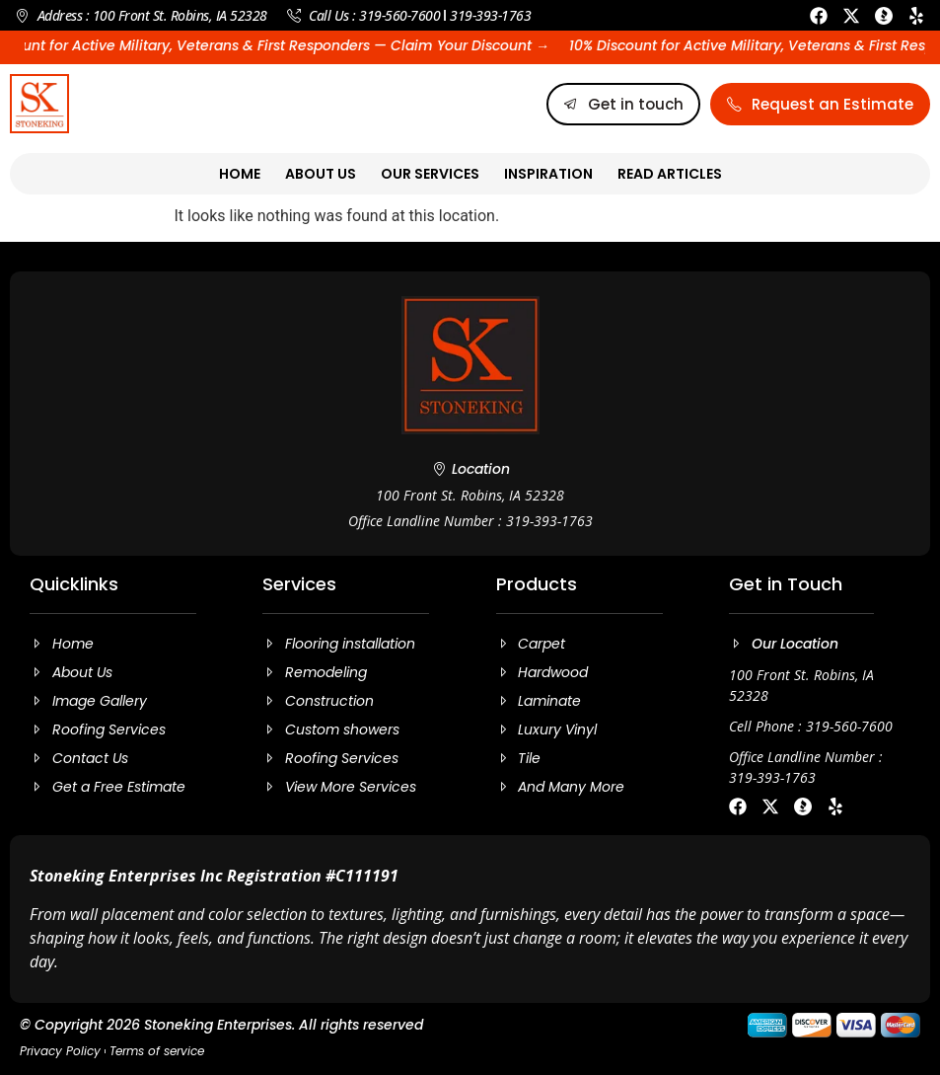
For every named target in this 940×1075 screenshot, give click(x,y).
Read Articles (669, 174)
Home (239, 174)
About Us (320, 174)
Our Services (430, 174)
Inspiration (548, 174)
